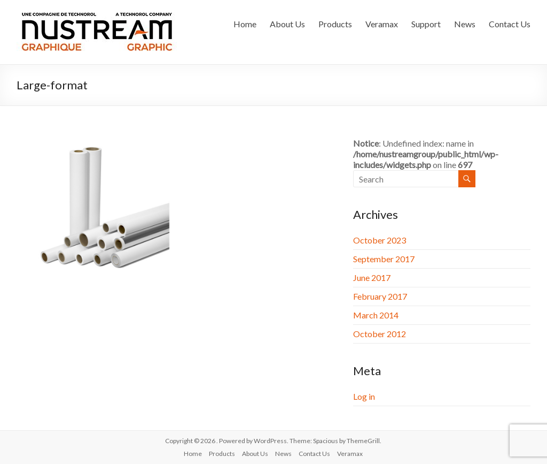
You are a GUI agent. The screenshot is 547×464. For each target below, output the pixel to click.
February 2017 (380, 296)
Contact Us (509, 24)
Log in (364, 396)
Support (426, 24)
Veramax (381, 24)
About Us (287, 24)
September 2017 (384, 259)
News (464, 24)
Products (335, 24)
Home (244, 24)
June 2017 (371, 277)
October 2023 (379, 240)
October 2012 (379, 334)
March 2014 (375, 315)
